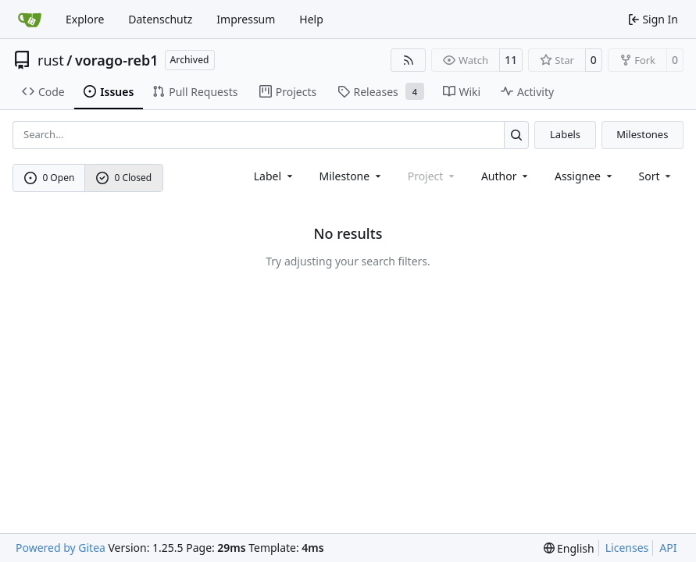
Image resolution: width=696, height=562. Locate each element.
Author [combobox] (505, 176)
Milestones (642, 134)
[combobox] (274, 176)
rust (50, 60)
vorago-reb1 (117, 60)
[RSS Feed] (409, 60)
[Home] (30, 19)
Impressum (245, 19)
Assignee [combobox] (585, 176)
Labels (565, 134)
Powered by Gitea (60, 547)
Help (311, 19)
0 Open (49, 177)
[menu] (656, 176)
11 (511, 59)
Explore (85, 19)
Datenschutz (160, 19)
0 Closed (124, 177)
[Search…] (517, 134)
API (667, 547)
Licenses (627, 547)
